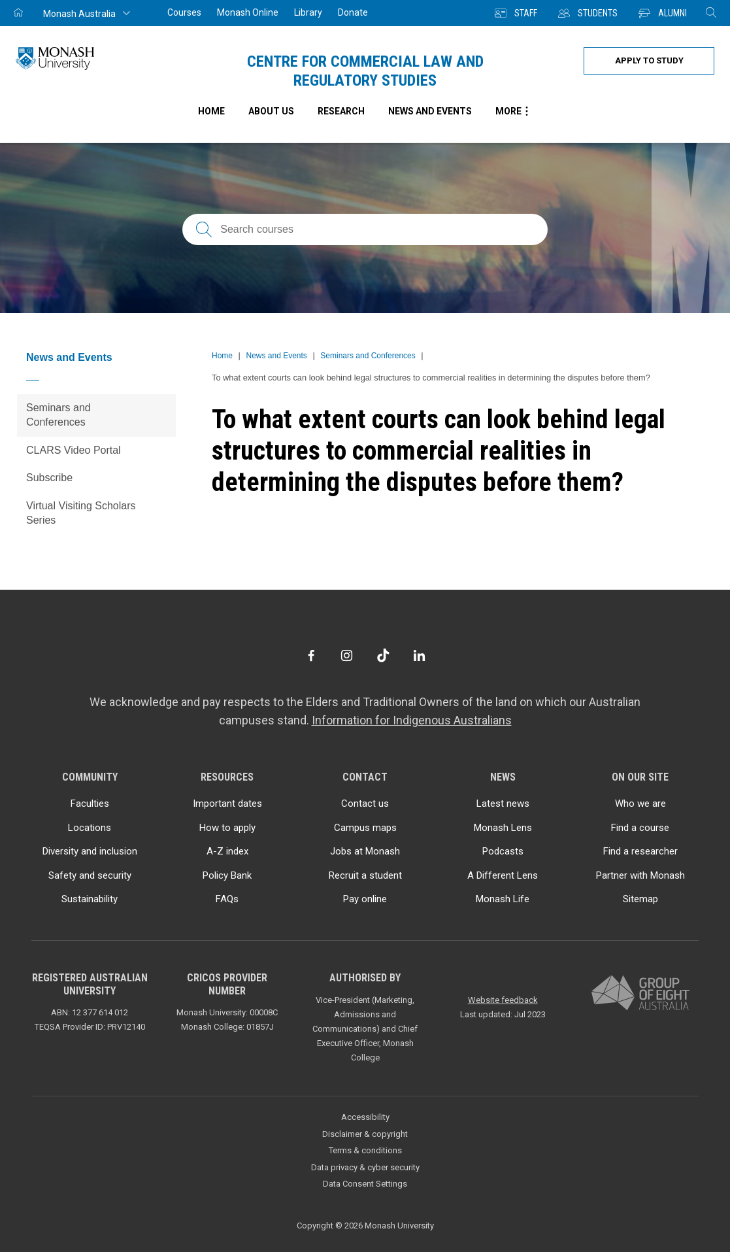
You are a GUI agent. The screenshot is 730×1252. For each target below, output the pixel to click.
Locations (89, 828)
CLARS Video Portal (73, 450)
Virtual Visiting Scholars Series (81, 513)
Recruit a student (365, 875)
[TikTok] (383, 655)
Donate (353, 12)
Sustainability (89, 899)
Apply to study (649, 60)
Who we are (640, 803)
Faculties (90, 803)
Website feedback (503, 1000)
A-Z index (227, 851)
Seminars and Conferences (58, 415)
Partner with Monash (640, 875)
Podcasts (502, 851)
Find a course (640, 828)
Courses (184, 12)
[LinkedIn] (419, 655)
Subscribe (49, 477)
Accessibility (365, 1117)
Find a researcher (640, 851)
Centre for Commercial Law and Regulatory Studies (365, 71)
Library (308, 12)
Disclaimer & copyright (365, 1134)
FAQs (227, 899)
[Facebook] (310, 655)
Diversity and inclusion (89, 851)
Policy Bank (227, 875)
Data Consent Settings (365, 1184)
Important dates (227, 803)
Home (222, 355)
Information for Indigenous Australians (412, 720)
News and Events (69, 357)
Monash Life (502, 899)
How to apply (227, 828)
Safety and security (89, 875)
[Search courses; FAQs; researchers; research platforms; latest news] (365, 229)
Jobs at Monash (365, 851)
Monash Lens (503, 828)
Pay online (365, 899)
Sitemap (640, 899)
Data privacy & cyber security (365, 1167)
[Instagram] (346, 655)
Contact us (365, 803)
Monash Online (247, 12)
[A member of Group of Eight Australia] (640, 993)
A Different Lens (502, 875)
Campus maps (365, 828)
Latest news (502, 803)
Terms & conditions (365, 1150)
